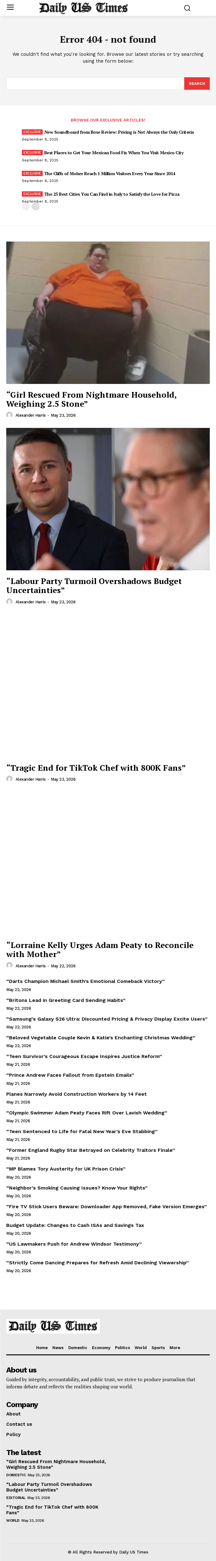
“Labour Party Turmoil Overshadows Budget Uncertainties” (94, 585)
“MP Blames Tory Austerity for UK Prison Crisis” (66, 1169)
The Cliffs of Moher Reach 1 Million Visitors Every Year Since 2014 (109, 173)
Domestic (16, 1475)
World (13, 1520)
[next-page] (36, 206)
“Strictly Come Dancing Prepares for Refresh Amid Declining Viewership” (97, 1263)
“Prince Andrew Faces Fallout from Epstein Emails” (70, 1075)
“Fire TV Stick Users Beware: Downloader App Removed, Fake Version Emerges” (106, 1206)
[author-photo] (10, 415)
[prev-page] (26, 206)
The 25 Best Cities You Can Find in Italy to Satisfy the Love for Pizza (112, 194)
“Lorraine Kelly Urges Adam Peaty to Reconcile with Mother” (100, 949)
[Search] (197, 83)
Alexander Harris (31, 415)
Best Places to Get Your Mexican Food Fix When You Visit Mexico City (114, 153)
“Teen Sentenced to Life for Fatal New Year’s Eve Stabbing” (82, 1131)
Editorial (16, 1498)
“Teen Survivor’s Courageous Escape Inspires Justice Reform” (84, 1056)
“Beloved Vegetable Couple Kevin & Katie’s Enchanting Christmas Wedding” (100, 1038)
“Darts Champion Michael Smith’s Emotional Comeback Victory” (85, 981)
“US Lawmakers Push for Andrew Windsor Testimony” (74, 1244)
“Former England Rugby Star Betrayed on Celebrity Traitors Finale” (90, 1150)
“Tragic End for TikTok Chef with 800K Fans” (96, 767)
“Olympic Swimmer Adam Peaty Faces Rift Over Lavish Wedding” (86, 1113)
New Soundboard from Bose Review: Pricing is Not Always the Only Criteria (119, 132)
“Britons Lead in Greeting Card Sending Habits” (66, 1000)
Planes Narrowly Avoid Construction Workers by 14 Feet (76, 1094)
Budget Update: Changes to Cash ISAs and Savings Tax (75, 1225)
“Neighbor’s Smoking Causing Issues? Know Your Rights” (77, 1188)
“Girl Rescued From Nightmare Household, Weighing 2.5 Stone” (91, 399)
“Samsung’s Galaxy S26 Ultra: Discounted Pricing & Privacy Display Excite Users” (107, 1019)
